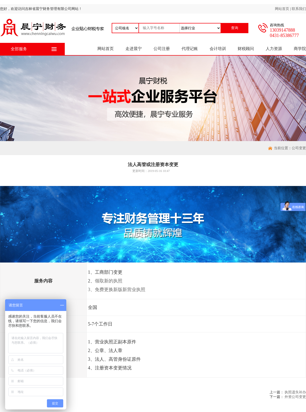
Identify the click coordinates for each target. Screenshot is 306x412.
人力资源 (274, 48)
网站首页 (282, 9)
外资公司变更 (295, 397)
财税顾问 (246, 48)
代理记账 (190, 48)
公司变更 (299, 148)
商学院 (300, 48)
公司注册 (162, 48)
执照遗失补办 (295, 392)
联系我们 (299, 9)
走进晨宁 (133, 48)
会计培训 (218, 48)
